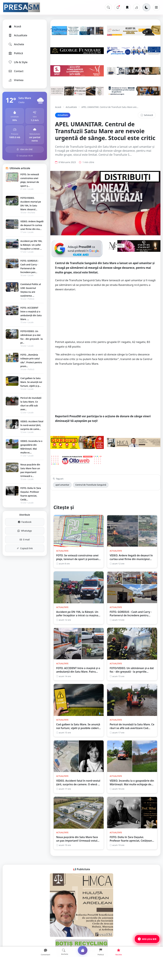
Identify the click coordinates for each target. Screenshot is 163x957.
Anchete (16, 44)
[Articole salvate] (127, 7)
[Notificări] (117, 7)
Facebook (25, 522)
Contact (15, 71)
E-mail (25, 539)
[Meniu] (156, 7)
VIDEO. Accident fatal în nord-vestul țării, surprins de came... (31, 425)
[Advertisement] (105, 317)
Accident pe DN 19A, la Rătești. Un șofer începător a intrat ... (31, 244)
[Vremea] (136, 7)
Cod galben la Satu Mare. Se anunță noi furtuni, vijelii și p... (31, 382)
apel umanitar (62, 484)
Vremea (15, 80)
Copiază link (25, 548)
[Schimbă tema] (146, 7)
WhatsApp (25, 530)
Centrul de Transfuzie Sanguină (90, 484)
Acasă (14, 26)
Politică (15, 53)
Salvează (147, 115)
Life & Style (18, 62)
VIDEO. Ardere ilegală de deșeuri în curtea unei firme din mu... (31, 225)
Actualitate (17, 35)
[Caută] (108, 7)
